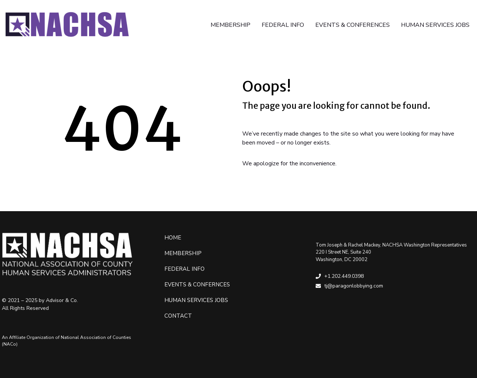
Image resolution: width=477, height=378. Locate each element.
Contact (178, 316)
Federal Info (184, 269)
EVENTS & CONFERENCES (352, 25)
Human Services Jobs (196, 300)
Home (172, 237)
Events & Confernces (197, 284)
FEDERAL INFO (283, 25)
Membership (183, 253)
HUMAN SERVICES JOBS (435, 25)
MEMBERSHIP (230, 25)
